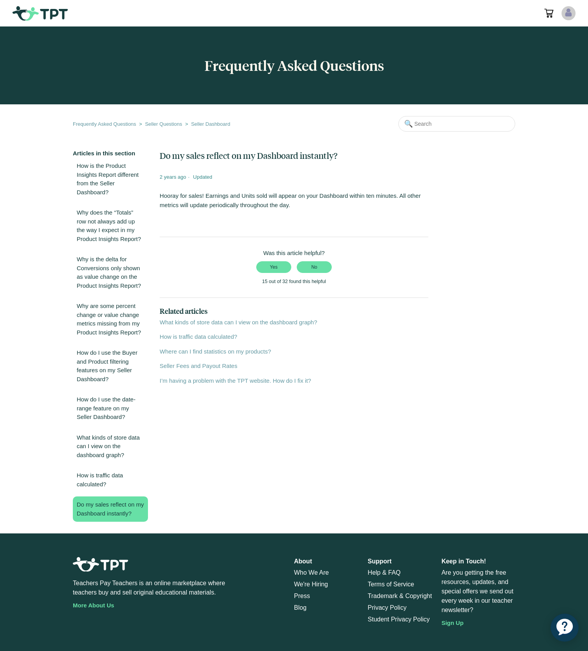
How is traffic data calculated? (100, 479)
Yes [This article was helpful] (274, 267)
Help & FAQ (384, 572)
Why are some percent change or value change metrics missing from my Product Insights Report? (109, 319)
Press (302, 596)
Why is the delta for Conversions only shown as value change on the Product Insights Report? (109, 272)
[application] (564, 627)
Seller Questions (163, 124)
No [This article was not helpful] (314, 267)
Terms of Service (391, 584)
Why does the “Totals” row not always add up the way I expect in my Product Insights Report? (109, 225)
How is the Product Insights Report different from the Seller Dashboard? (108, 178)
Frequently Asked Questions (104, 124)
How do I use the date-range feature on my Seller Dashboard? (106, 408)
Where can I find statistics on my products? (215, 351)
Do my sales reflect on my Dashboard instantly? (110, 509)
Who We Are (311, 572)
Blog (300, 607)
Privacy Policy (387, 607)
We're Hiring (311, 584)
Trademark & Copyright (400, 596)
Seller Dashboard (210, 124)
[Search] (456, 124)
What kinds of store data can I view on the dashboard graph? (108, 446)
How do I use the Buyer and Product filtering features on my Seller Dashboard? (107, 365)
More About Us (93, 605)
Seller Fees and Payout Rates (198, 365)
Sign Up (453, 622)
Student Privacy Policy (399, 619)
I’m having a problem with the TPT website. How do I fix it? (235, 380)
